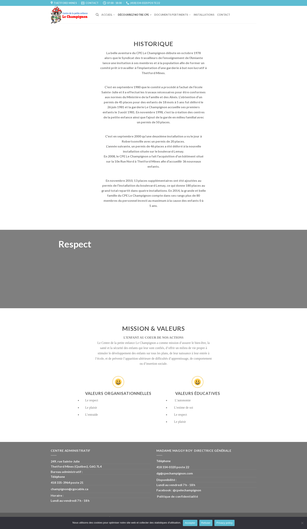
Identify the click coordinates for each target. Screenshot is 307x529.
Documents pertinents (172, 15)
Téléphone (58, 476)
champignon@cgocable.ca (69, 489)
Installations (204, 14)
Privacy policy (224, 522)
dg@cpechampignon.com (174, 473)
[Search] (97, 14)
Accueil (108, 15)
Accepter (190, 522)
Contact (223, 14)
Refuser (205, 522)
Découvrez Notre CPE (135, 15)
